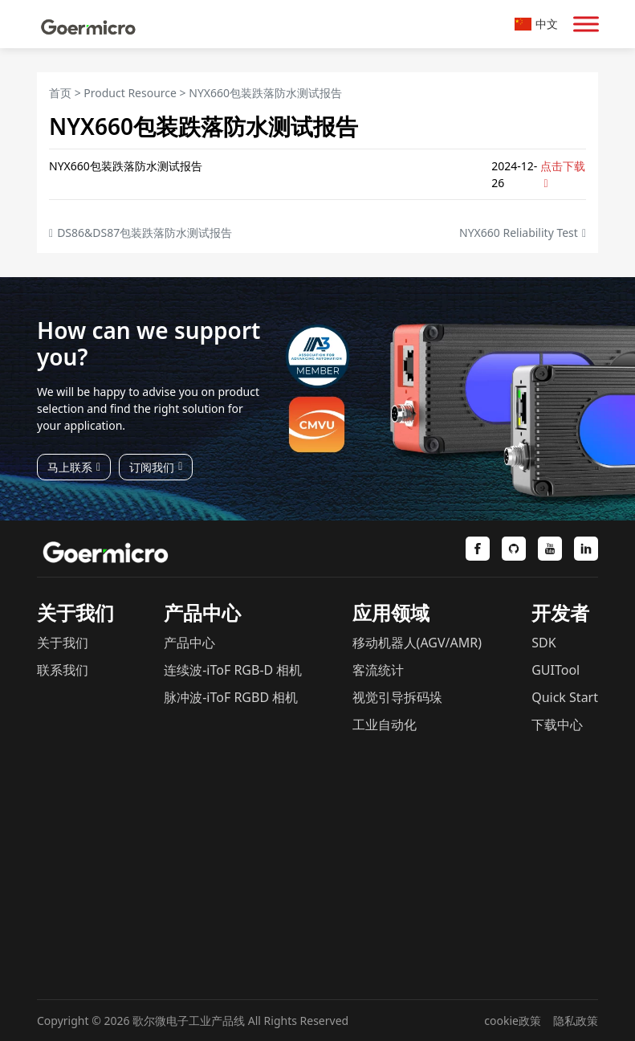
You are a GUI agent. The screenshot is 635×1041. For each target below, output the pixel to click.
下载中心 (557, 724)
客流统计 (378, 670)
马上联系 (73, 467)
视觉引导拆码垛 (397, 697)
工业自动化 (384, 724)
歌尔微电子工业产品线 (188, 1020)
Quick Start (564, 697)
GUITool (555, 670)
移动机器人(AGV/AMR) (417, 642)
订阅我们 (155, 467)
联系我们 (62, 670)
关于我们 (62, 642)
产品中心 (189, 642)
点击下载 (562, 174)
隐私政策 (575, 1020)
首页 (60, 92)
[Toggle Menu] (586, 23)
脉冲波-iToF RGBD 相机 (231, 697)
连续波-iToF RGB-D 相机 (233, 670)
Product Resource (130, 92)
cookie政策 (512, 1020)
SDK (543, 642)
